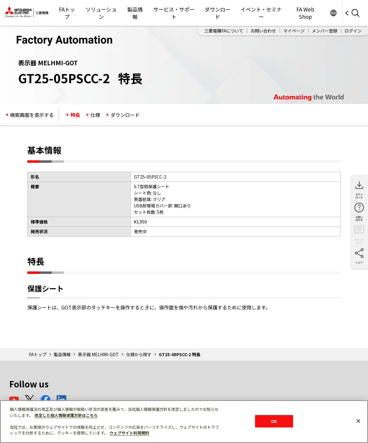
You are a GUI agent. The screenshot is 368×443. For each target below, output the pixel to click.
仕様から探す (139, 354)
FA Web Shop (305, 12)
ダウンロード (217, 12)
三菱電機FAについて (223, 31)
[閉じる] (358, 421)
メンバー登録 (324, 31)
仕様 (95, 114)
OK (274, 421)
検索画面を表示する (32, 114)
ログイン (353, 31)
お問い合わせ (263, 31)
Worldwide (333, 13)
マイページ (294, 31)
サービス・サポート (174, 12)
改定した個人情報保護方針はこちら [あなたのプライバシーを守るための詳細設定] (66, 415)
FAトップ (67, 12)
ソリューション (101, 12)
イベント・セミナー (261, 12)
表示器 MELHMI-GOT (98, 354)
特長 (75, 114)
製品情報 (135, 12)
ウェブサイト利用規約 (129, 433)
